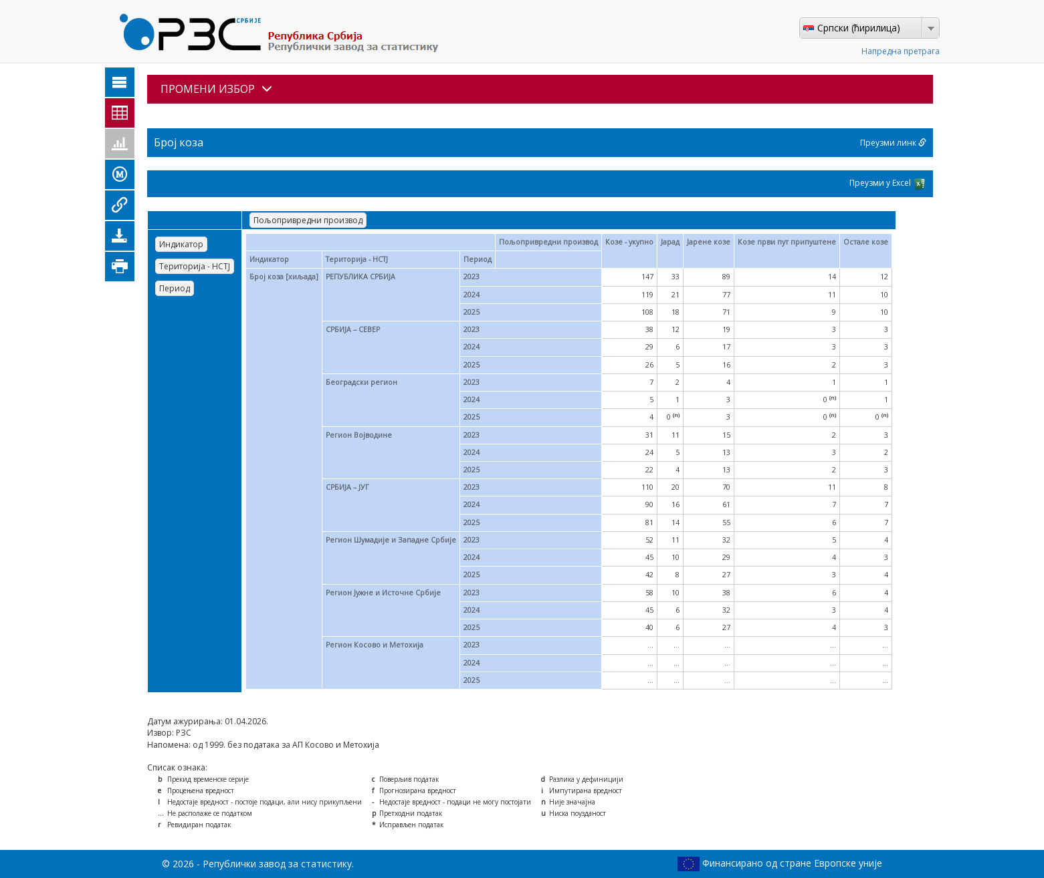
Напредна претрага (900, 51)
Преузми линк (893, 142)
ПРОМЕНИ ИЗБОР (216, 89)
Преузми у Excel (887, 183)
